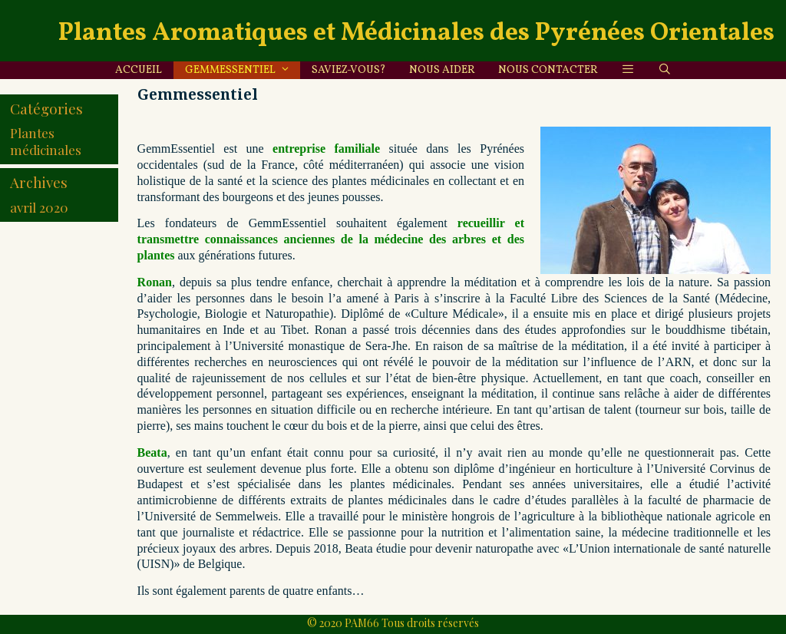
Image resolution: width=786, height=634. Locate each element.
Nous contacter (548, 70)
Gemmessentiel (242, 70)
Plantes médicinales (45, 141)
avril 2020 (39, 207)
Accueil (138, 70)
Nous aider (442, 70)
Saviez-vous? (349, 70)
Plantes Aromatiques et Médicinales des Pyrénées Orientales (416, 33)
